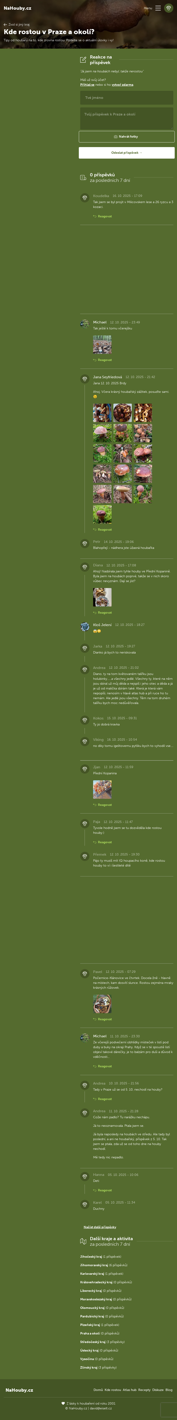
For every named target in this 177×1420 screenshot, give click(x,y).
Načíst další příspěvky (100, 1227)
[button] (158, 8)
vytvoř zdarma (122, 85)
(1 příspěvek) (100, 1257)
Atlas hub (129, 1390)
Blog (168, 1390)
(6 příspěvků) (103, 1265)
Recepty (144, 1390)
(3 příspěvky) (102, 1342)
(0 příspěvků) (106, 1282)
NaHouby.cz (17, 8)
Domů (98, 1390)
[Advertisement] (38, 123)
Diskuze (158, 1390)
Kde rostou (113, 1390)
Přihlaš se (87, 85)
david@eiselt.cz (101, 1408)
